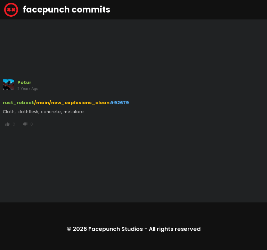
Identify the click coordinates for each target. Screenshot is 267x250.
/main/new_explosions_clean (72, 102)
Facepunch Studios (115, 229)
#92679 (119, 102)
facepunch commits (57, 10)
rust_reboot (18, 102)
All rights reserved (175, 229)
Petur (24, 82)
